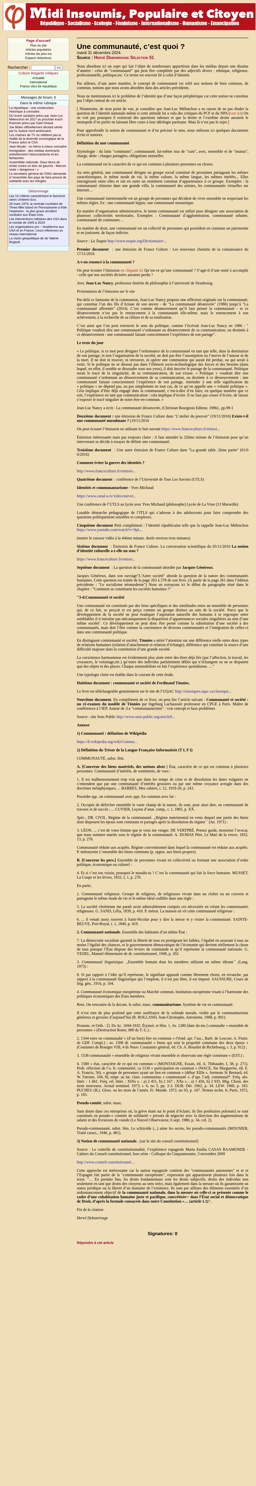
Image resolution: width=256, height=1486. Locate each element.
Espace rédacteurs (38, 58)
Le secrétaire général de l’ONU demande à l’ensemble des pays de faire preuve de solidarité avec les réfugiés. (37, 177)
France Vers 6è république (38, 86)
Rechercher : (19, 67)
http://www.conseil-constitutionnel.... (106, 1162)
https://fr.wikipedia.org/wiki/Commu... (107, 742)
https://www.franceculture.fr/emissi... (190, 429)
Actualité (38, 78)
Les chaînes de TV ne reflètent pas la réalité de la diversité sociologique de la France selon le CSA (36, 138)
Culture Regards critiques (38, 73)
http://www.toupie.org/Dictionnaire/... (137, 241)
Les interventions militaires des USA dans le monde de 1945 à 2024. (38, 220)
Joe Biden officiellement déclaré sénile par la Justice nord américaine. (35, 129)
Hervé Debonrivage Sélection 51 (124, 57)
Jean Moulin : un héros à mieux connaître (38, 146)
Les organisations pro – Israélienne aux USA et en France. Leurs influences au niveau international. (36, 230)
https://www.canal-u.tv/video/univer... (106, 496)
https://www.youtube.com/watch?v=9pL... (110, 530)
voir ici (235, 113)
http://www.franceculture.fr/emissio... (106, 471)
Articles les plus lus (38, 54)
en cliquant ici (132, 270)
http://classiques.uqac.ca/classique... (203, 691)
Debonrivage (38, 191)
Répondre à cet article (95, 1243)
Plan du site (38, 45)
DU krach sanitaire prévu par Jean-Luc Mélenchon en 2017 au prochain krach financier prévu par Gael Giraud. (36, 119)
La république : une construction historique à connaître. (31, 109)
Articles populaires (38, 49)
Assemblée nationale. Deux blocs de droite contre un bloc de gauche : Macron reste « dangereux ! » (37, 165)
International (38, 82)
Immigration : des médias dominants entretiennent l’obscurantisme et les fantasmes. (34, 154)
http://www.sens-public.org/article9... (145, 717)
